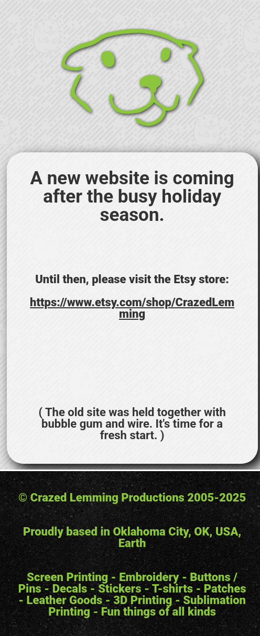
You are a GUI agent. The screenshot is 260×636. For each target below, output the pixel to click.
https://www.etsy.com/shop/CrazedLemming (132, 308)
